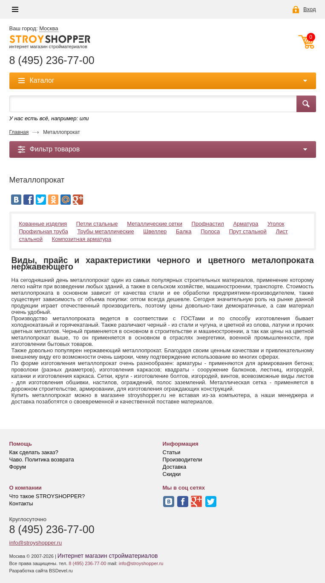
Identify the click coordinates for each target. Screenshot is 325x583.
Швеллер (155, 231)
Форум (17, 467)
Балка (184, 231)
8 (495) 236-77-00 (52, 60)
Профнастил (208, 223)
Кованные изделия (43, 223)
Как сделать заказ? (33, 452)
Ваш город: (33, 28)
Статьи (172, 452)
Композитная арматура (81, 239)
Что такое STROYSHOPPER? (47, 496)
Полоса (210, 231)
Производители (182, 459)
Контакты (21, 503)
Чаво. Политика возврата (41, 459)
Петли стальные (97, 223)
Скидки (172, 474)
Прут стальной (248, 231)
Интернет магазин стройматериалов (108, 555)
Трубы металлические (105, 231)
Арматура (245, 223)
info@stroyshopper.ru (35, 542)
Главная (19, 132)
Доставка (175, 467)
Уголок (276, 223)
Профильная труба (43, 231)
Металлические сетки (154, 223)
